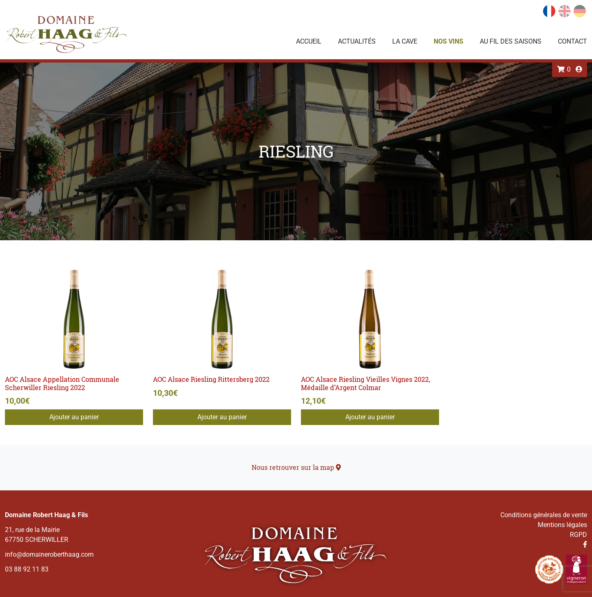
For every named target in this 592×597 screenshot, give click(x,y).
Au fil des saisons (510, 41)
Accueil (308, 41)
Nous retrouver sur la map (296, 467)
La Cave (404, 41)
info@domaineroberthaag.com (49, 554)
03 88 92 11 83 (27, 569)
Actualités (357, 41)
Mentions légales (562, 525)
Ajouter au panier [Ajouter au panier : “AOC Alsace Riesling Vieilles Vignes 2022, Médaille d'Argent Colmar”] (370, 417)
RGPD (578, 535)
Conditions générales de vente (543, 515)
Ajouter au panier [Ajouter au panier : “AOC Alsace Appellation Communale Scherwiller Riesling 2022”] (74, 417)
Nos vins (448, 41)
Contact (572, 41)
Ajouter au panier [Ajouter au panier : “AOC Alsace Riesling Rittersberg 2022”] (222, 417)
